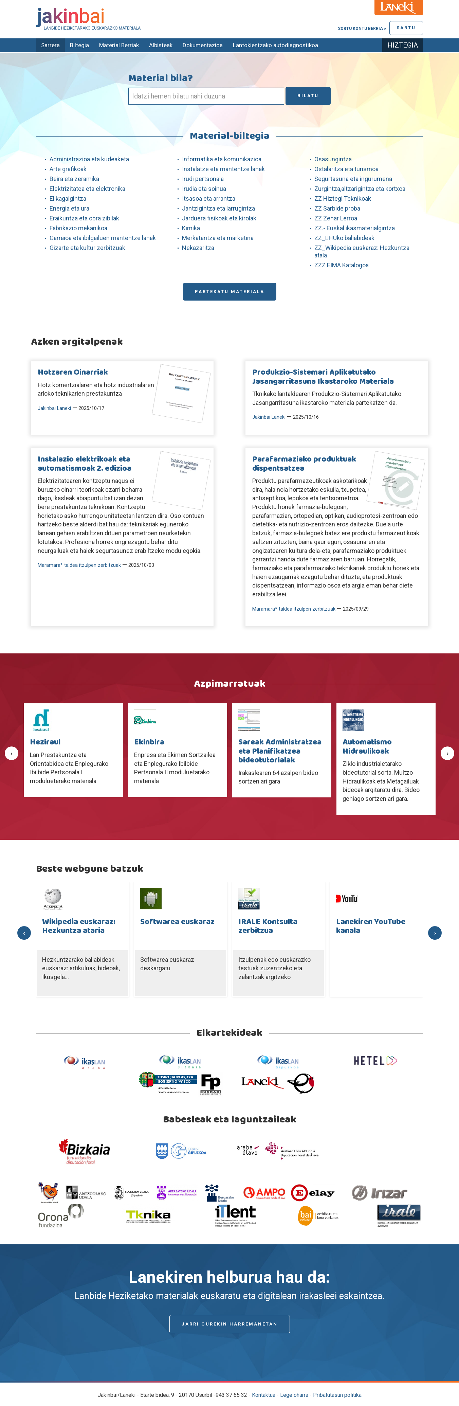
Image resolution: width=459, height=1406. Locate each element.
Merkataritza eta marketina (218, 237)
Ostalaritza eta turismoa (346, 169)
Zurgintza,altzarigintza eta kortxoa (359, 188)
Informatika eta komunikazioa (221, 159)
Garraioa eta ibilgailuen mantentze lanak (103, 237)
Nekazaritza (198, 247)
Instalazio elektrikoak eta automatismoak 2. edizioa (84, 464)
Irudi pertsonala (203, 178)
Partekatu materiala (229, 291)
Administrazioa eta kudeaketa (89, 159)
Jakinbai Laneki (54, 408)
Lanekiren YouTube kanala (370, 926)
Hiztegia (402, 45)
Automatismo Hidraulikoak (367, 747)
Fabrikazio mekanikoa (78, 228)
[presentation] (11, 753)
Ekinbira (149, 742)
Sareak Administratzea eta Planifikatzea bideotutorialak (280, 751)
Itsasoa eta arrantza (208, 198)
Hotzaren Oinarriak (73, 372)
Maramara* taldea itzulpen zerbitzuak (79, 565)
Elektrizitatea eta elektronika (87, 188)
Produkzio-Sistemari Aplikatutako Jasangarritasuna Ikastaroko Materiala (323, 377)
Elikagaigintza (68, 198)
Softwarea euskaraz (177, 922)
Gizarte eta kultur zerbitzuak (87, 247)
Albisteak (160, 45)
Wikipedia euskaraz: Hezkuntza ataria (78, 926)
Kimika (191, 228)
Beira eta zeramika (74, 178)
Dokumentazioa (203, 45)
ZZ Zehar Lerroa (335, 218)
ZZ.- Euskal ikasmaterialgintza (354, 228)
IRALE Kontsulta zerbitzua (267, 926)
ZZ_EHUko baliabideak (344, 237)
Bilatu (308, 95)
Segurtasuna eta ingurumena (353, 178)
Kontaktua (263, 1395)
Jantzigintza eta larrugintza (218, 208)
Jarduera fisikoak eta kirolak (219, 218)
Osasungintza (333, 159)
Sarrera (50, 45)
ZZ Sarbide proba (337, 208)
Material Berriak (119, 45)
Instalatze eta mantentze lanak (223, 169)
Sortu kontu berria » (362, 28)
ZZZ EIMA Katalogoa (341, 265)
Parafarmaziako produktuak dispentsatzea (304, 464)
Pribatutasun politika (337, 1395)
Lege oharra (294, 1395)
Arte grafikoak (68, 169)
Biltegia (79, 45)
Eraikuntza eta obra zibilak (84, 218)
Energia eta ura (69, 208)
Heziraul (45, 742)
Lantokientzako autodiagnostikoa (275, 45)
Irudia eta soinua (204, 188)
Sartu (406, 27)
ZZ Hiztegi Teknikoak (342, 198)
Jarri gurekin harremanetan (230, 1324)
